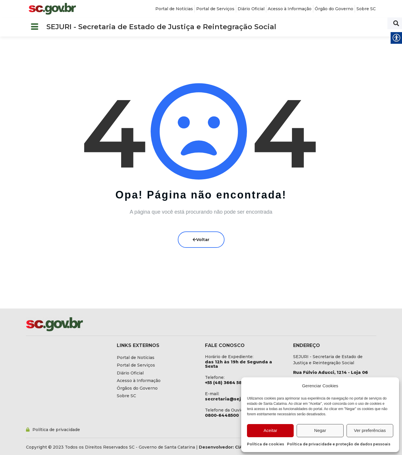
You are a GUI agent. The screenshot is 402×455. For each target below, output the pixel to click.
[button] (34, 27)
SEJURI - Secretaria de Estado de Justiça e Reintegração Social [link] (161, 26)
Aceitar (270, 430)
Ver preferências (370, 430)
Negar (320, 430)
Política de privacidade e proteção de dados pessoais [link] (338, 444)
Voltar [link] (201, 239)
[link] (52, 9)
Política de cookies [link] (265, 444)
